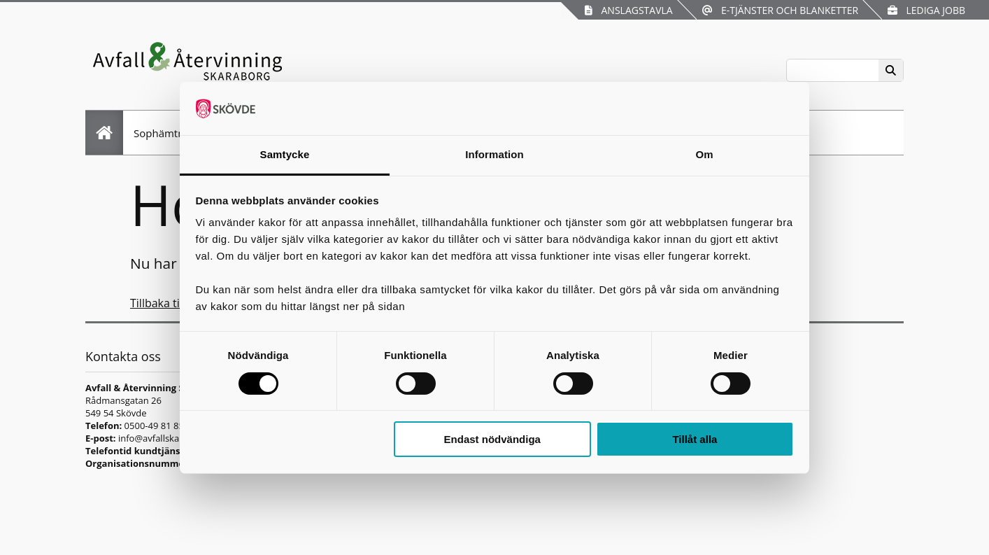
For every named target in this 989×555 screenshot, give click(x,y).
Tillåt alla (694, 439)
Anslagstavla (628, 10)
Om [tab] (704, 154)
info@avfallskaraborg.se (169, 438)
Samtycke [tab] (285, 154)
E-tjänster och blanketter (780, 10)
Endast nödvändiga (492, 439)
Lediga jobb (926, 10)
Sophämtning (166, 133)
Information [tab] (494, 154)
